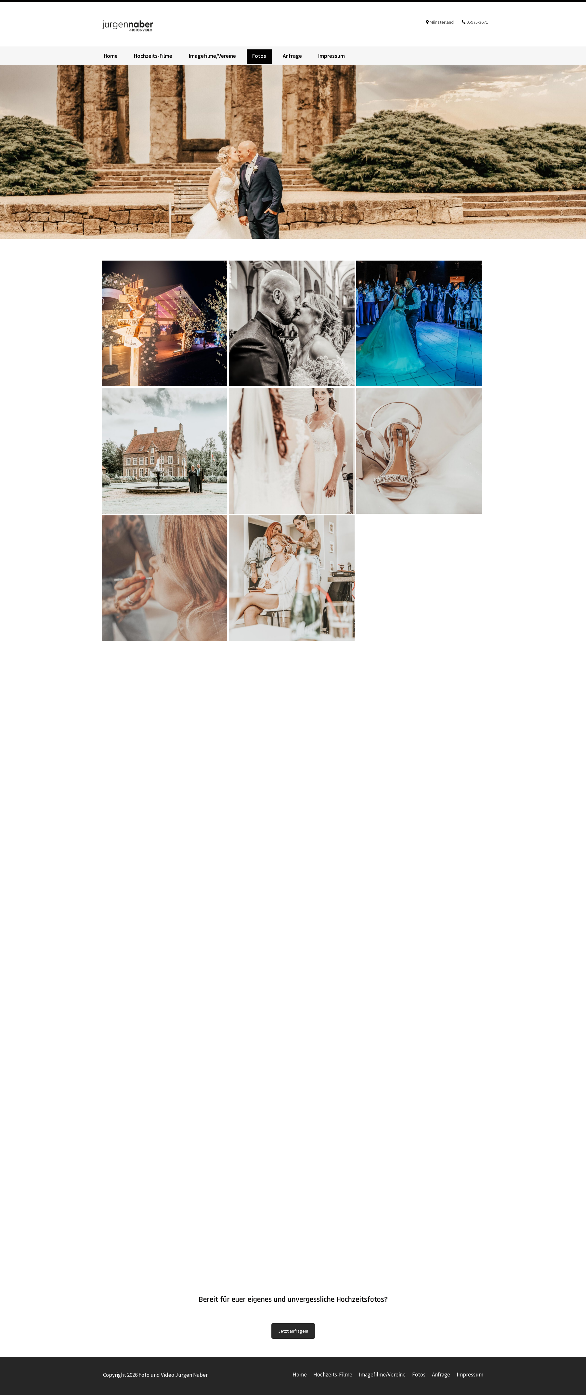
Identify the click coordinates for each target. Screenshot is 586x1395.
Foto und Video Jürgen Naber (137, 24)
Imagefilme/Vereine (212, 55)
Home (111, 55)
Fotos (259, 55)
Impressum (331, 55)
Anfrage (292, 55)
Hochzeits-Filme (153, 55)
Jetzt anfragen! (293, 1331)
